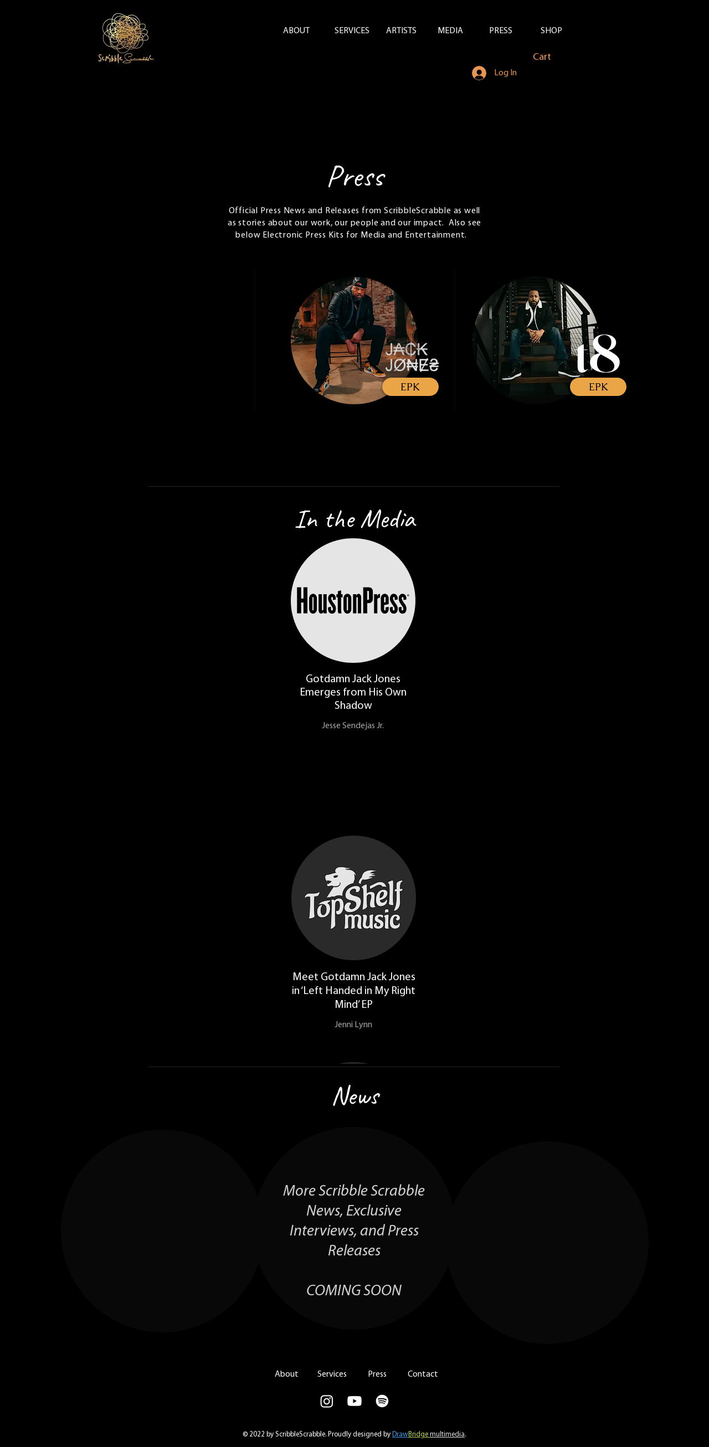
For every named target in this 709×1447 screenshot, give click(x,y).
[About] (286, 1374)
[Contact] (422, 1374)
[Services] (331, 1374)
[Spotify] (382, 1401)
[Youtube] (354, 1401)
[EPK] (410, 387)
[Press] (377, 1374)
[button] (548, 56)
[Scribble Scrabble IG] (326, 1401)
